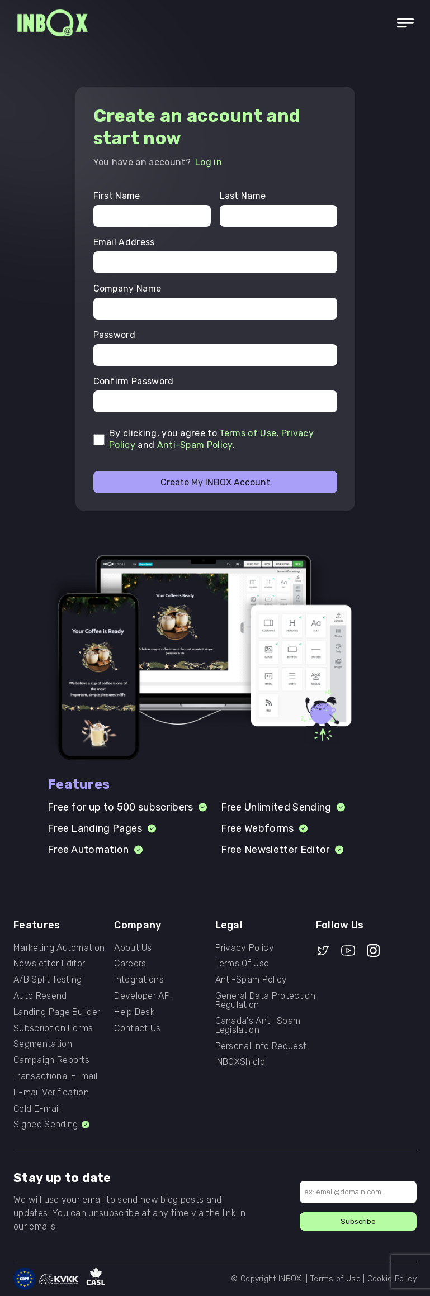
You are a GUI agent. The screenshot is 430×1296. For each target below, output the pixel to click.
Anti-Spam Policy (251, 979)
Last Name (243, 196)
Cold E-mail (36, 1108)
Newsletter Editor (49, 963)
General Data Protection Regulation (265, 1000)
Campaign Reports (51, 1060)
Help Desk (134, 1012)
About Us (133, 948)
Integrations (139, 979)
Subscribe (358, 1221)
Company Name (127, 288)
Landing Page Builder (56, 1012)
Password (114, 335)
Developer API (143, 996)
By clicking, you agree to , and (211, 439)
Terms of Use (247, 433)
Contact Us (137, 1028)
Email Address (124, 242)
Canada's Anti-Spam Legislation (258, 1026)
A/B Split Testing (47, 979)
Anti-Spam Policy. (196, 445)
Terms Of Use (242, 963)
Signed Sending (52, 1124)
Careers (130, 963)
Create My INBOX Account (215, 482)
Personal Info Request (261, 1046)
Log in (208, 162)
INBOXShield (240, 1061)
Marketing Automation (59, 948)
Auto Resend (40, 996)
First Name (116, 196)
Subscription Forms (53, 1028)
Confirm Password (133, 381)
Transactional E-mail (55, 1076)
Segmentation (42, 1044)
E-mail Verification (51, 1092)
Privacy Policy (244, 948)
